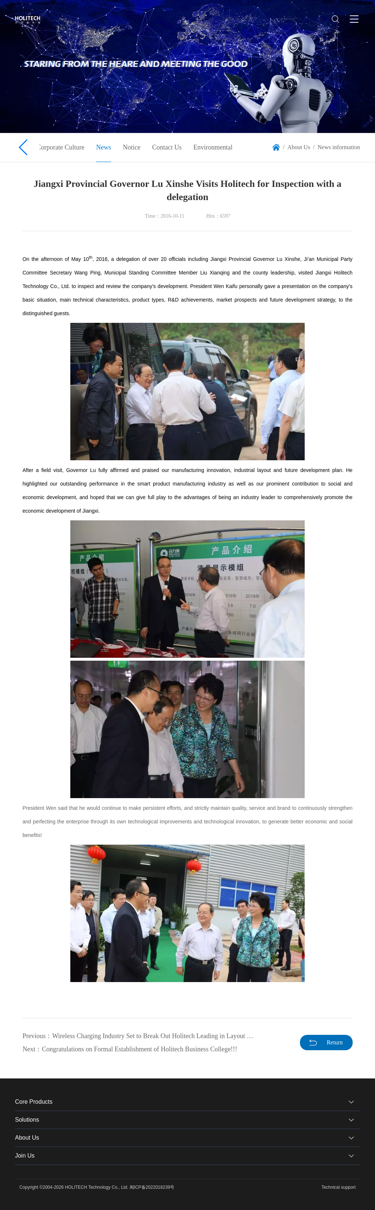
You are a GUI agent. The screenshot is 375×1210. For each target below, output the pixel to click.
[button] (24, 147)
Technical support (339, 1187)
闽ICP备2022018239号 (152, 1187)
